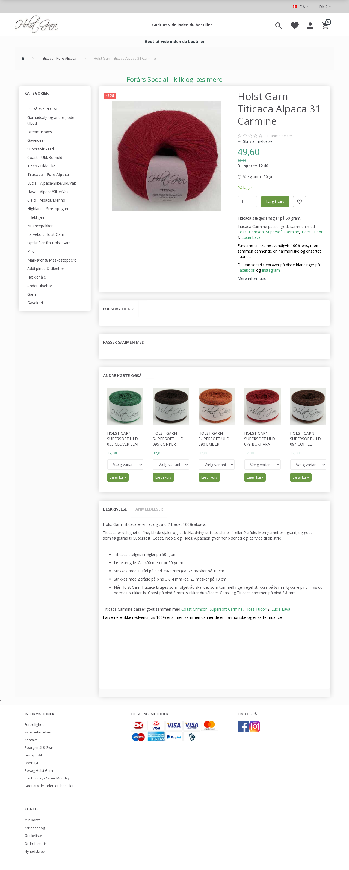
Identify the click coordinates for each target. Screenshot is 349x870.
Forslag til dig (118, 308)
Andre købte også (122, 375)
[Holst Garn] (36, 24)
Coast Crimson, (251, 231)
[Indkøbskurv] (326, 24)
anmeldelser (279, 135)
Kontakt (31, 740)
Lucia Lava (280, 609)
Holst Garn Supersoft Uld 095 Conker (168, 439)
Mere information (253, 278)
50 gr (258, 176)
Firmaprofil (33, 755)
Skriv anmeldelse (257, 141)
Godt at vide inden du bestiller (182, 24)
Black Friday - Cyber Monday (47, 778)
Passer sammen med (123, 342)
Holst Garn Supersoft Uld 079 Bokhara (259, 439)
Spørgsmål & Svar (39, 747)
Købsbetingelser (38, 732)
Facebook (246, 270)
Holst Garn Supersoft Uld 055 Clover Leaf (123, 439)
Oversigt (31, 763)
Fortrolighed (35, 724)
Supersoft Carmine (282, 231)
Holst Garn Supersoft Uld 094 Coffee (305, 439)
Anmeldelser (149, 509)
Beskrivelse (115, 509)
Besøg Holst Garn (39, 770)
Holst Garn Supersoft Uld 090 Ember (214, 439)
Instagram (271, 270)
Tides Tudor (312, 231)
